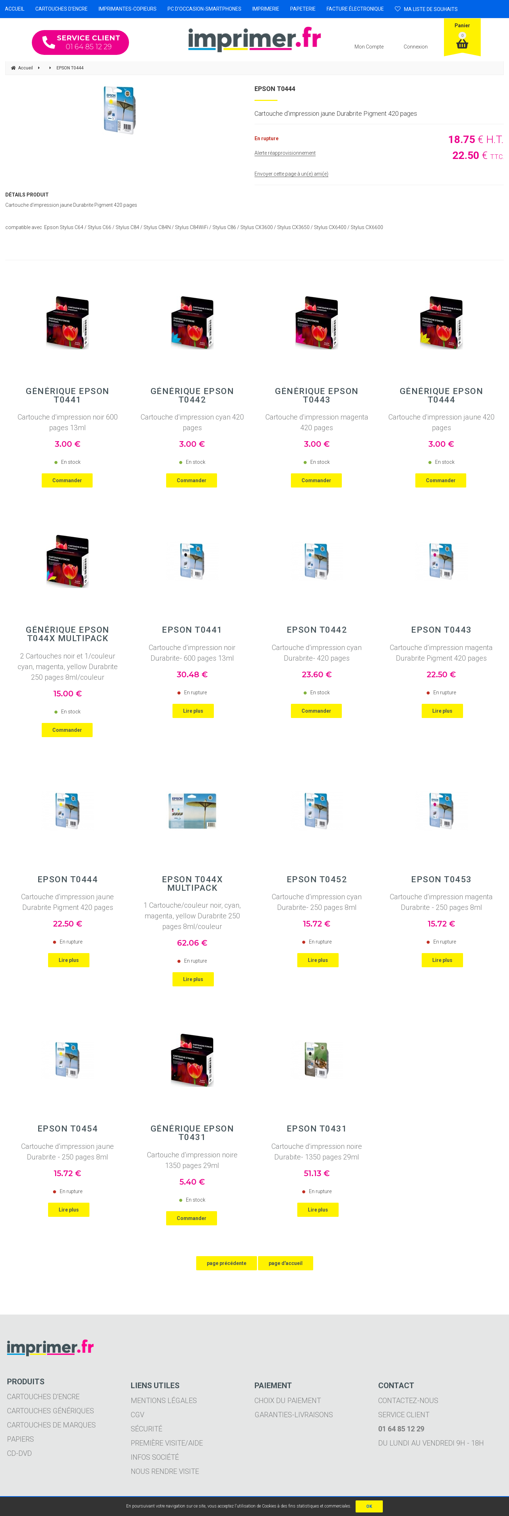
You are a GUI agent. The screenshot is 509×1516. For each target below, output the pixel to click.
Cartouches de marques (51, 1425)
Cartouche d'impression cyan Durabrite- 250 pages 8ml (317, 902)
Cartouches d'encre (43, 1396)
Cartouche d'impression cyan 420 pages (192, 422)
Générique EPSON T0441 (68, 395)
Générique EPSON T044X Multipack (68, 634)
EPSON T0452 (317, 879)
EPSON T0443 (441, 630)
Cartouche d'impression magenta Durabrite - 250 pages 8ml (441, 902)
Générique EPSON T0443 (317, 395)
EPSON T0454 (67, 1128)
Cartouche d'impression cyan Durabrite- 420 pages (317, 652)
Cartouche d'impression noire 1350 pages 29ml (192, 1160)
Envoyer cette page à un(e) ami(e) (291, 174)
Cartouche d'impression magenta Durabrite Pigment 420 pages (441, 652)
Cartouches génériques (50, 1411)
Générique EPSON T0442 (192, 395)
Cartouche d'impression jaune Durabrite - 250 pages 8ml (67, 1151)
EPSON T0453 (441, 879)
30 (192, 674)
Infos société (155, 1457)
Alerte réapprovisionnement (285, 153)
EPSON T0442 (317, 630)
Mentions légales (164, 1400)
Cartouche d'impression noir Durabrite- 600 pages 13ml (192, 652)
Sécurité (146, 1429)
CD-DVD (19, 1453)
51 (317, 1173)
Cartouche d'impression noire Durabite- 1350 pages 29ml (316, 1151)
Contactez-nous (408, 1400)
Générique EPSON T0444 (442, 395)
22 (441, 674)
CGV (137, 1414)
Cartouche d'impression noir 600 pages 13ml (68, 422)
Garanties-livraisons (294, 1414)
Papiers (20, 1439)
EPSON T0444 (275, 88)
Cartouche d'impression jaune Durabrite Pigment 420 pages (67, 902)
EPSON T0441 (192, 630)
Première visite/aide (167, 1443)
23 (317, 674)
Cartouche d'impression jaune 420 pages (441, 422)
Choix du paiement (288, 1400)
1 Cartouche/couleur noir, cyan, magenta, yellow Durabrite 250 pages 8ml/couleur (192, 916)
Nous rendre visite (165, 1471)
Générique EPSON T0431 (192, 1132)
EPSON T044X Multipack (192, 883)
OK (369, 1506)
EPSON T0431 (317, 1128)
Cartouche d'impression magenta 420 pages (316, 422)
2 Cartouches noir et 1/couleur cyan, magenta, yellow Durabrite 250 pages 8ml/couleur (68, 667)
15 (67, 694)
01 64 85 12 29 (81, 42)
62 (192, 943)
